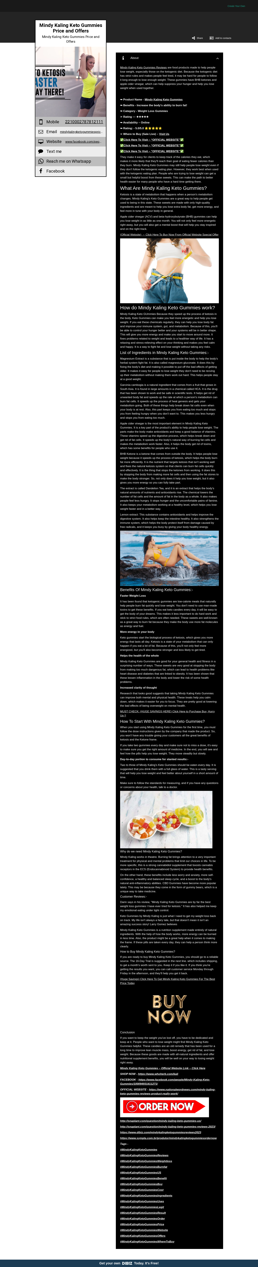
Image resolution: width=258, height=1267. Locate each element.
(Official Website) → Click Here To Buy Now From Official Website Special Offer (169, 234)
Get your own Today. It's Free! (129, 1263)
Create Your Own (236, 6)
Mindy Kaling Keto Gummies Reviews (143, 67)
